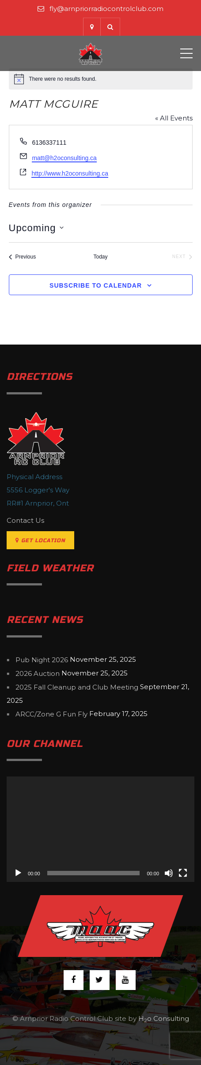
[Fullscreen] (182, 873)
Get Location (40, 540)
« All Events (174, 118)
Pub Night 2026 (41, 660)
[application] (100, 829)
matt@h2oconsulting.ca (64, 157)
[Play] (18, 873)
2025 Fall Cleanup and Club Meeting (76, 687)
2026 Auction (37, 673)
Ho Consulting (163, 1018)
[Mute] (168, 873)
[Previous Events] (22, 257)
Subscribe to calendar (95, 285)
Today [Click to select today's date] (100, 257)
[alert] (101, 79)
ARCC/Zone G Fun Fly (51, 714)
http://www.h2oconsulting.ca (69, 173)
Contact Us (25, 520)
